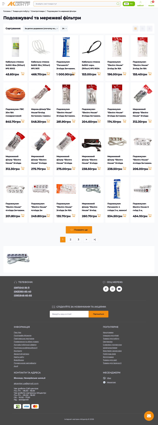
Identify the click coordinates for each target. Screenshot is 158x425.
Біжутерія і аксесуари (112, 351)
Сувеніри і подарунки (112, 345)
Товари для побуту (111, 339)
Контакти (18, 351)
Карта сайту (19, 357)
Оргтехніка (107, 342)
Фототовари (108, 357)
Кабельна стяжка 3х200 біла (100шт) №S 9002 (15, 65)
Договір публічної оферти (25, 345)
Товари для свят (110, 360)
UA (126, 4)
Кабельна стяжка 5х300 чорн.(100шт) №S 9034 (91, 65)
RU (131, 4)
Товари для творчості (112, 363)
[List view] (142, 28)
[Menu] (3, 3)
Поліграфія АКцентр (22, 335)
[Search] (117, 3)
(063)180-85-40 (22, 291)
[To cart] (22, 74)
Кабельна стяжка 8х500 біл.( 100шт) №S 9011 (40, 65)
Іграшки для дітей (111, 335)
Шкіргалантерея (110, 348)
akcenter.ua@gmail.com (26, 383)
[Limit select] (64, 28)
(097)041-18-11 (21, 287)
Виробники (19, 360)
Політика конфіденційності (25, 348)
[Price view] (149, 28)
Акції (16, 366)
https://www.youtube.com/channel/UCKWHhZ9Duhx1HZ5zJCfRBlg (119, 289)
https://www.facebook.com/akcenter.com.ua (106, 289)
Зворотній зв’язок (21, 354)
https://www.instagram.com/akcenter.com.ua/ (113, 289)
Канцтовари (108, 332)
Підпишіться (98, 314)
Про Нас (17, 332)
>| (95, 239)
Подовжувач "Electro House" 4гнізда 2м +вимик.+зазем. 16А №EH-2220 (39, 210)
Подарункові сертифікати (25, 363)
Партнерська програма (24, 339)
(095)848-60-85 (23, 295)
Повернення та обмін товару (26, 342)
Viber (109, 378)
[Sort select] (41, 28)
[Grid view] (135, 28)
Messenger (111, 382)
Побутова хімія (109, 354)
